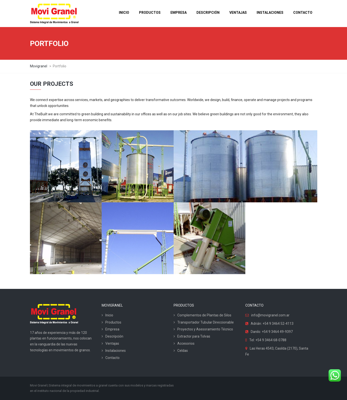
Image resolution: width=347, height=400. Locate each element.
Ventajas (112, 343)
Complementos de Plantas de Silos (204, 315)
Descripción (114, 336)
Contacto (112, 358)
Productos (113, 322)
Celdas (182, 351)
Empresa (112, 329)
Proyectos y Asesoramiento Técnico (205, 329)
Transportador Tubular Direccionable (205, 322)
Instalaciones (115, 351)
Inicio (109, 315)
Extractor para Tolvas (193, 336)
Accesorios (185, 343)
